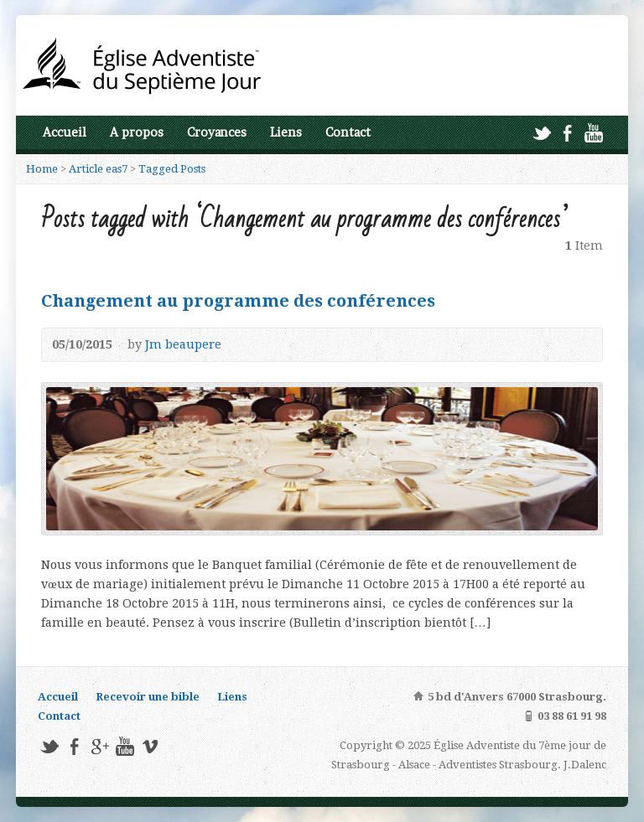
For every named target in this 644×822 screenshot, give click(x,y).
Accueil (64, 132)
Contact (348, 132)
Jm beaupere (183, 344)
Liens (286, 132)
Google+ (99, 746)
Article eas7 (98, 169)
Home (42, 169)
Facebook (567, 132)
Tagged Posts (171, 169)
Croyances (217, 132)
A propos (137, 132)
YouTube (593, 132)
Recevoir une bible (148, 696)
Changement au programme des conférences (238, 301)
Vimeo (149, 746)
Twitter (541, 132)
